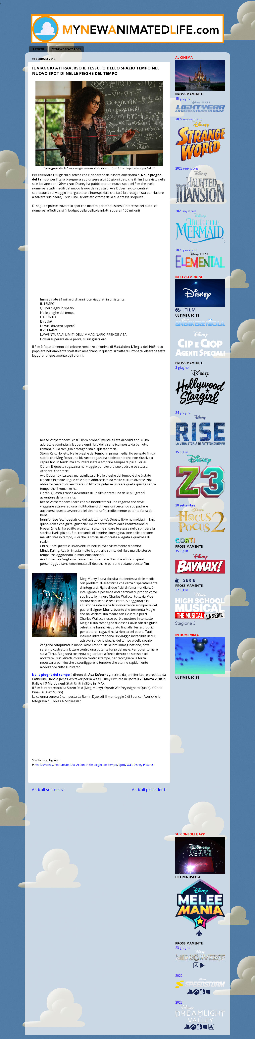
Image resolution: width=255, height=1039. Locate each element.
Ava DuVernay (44, 765)
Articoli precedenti (149, 789)
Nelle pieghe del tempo (51, 674)
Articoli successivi (48, 789)
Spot (122, 765)
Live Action (77, 765)
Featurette (62, 765)
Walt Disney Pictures (140, 765)
